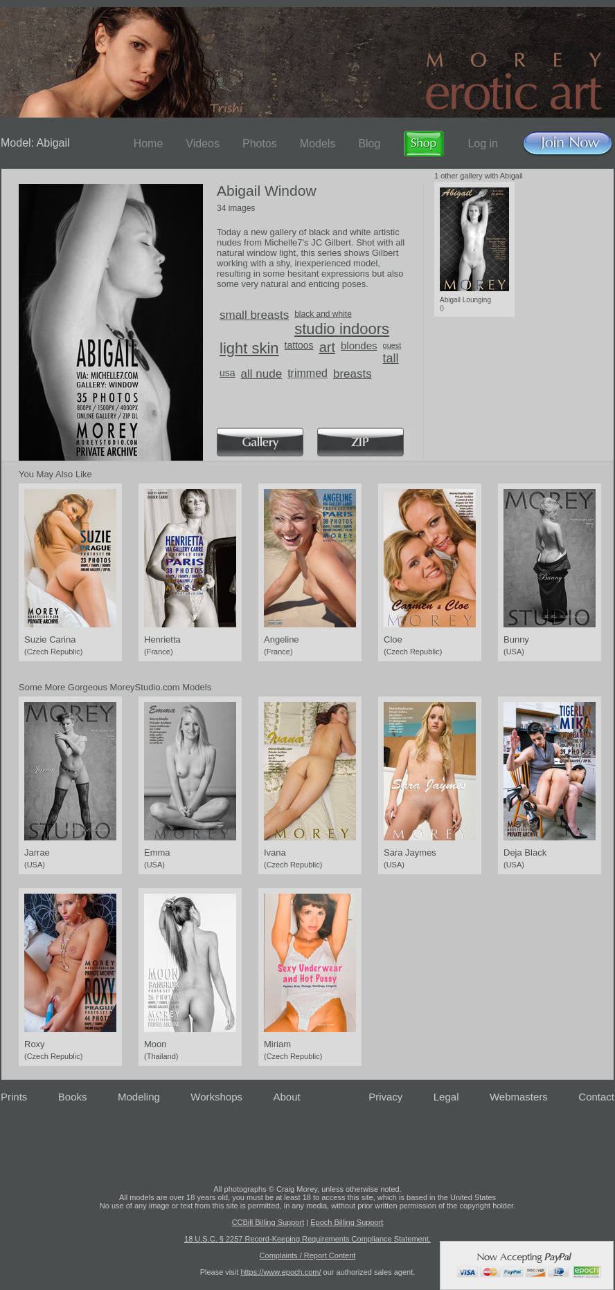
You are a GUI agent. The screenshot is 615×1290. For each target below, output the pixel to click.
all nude (262, 373)
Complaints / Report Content (308, 1255)
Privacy (385, 1097)
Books (72, 1097)
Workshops (216, 1097)
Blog (369, 143)
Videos (203, 143)
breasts (352, 373)
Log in (482, 143)
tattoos (299, 345)
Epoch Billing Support (346, 1222)
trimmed (307, 373)
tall (391, 358)
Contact (596, 1097)
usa (227, 372)
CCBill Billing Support (268, 1222)
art (327, 347)
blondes (359, 345)
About (287, 1097)
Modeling (139, 1097)
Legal (446, 1097)
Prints (14, 1097)
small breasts (254, 315)
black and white (323, 314)
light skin (249, 348)
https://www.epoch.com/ (280, 1272)
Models (318, 143)
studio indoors (341, 329)
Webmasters (519, 1097)
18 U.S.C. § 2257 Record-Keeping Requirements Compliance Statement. (307, 1239)
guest (392, 345)
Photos (259, 143)
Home (148, 143)
